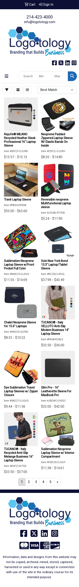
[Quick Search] (27, 76)
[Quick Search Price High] (60, 76)
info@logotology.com (39, 22)
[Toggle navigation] (6, 76)
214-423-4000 (40, 17)
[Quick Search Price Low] (44, 76)
